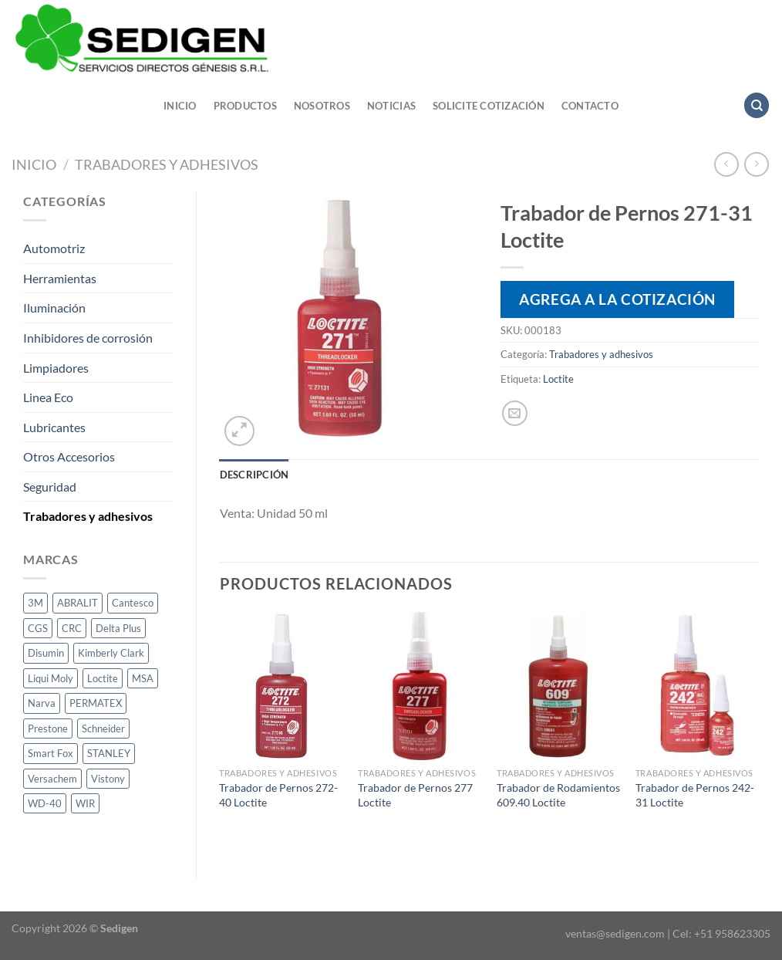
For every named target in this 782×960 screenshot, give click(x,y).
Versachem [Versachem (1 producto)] (52, 778)
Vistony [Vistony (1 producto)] (108, 778)
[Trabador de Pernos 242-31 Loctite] (697, 686)
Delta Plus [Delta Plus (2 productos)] (118, 628)
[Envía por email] (515, 413)
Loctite (558, 379)
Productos (245, 106)
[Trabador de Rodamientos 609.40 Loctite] (558, 686)
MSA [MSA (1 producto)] (142, 678)
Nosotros (322, 106)
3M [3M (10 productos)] (35, 603)
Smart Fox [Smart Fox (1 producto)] (50, 753)
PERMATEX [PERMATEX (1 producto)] (95, 703)
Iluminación (54, 307)
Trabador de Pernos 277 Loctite (415, 795)
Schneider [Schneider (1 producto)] (103, 728)
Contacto (590, 106)
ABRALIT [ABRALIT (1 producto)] (77, 603)
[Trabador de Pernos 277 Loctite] (419, 686)
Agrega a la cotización (617, 299)
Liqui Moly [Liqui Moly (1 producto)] (50, 678)
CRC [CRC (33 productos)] (72, 628)
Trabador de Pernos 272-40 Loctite (278, 795)
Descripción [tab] (254, 474)
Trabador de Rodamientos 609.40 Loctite (558, 795)
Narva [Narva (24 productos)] (42, 703)
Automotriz (54, 248)
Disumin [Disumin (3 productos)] (46, 653)
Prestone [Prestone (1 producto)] (48, 728)
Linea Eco (48, 397)
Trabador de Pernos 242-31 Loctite (694, 795)
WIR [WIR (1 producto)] (85, 803)
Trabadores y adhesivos (166, 164)
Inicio (180, 106)
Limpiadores (56, 367)
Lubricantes (54, 427)
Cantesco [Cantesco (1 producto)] (132, 603)
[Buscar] (756, 105)
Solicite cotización (488, 106)
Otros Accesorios (69, 456)
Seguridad (49, 486)
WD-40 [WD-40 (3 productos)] (45, 803)
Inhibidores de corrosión (88, 337)
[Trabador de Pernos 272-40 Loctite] (280, 686)
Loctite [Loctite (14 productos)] (102, 678)
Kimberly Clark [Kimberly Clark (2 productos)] (111, 653)
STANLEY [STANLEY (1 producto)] (108, 753)
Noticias (391, 106)
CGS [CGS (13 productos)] (38, 628)
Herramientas (59, 278)
